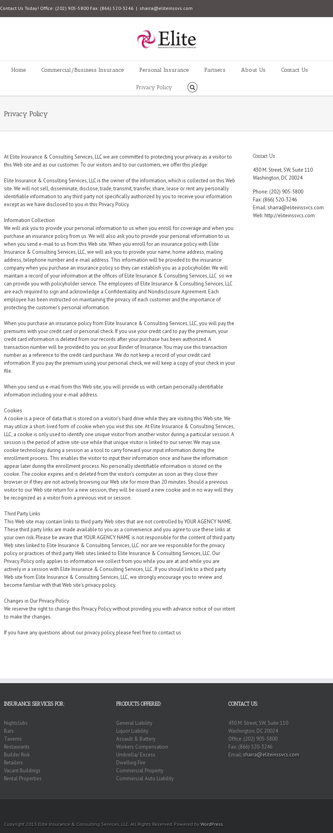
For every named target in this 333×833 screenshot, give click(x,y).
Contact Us (294, 70)
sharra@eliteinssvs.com (166, 8)
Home (18, 70)
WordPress (212, 824)
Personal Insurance (164, 70)
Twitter (315, 809)
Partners (215, 70)
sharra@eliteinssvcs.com (296, 207)
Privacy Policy (154, 87)
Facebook (327, 809)
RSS (301, 808)
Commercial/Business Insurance (82, 70)
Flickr (286, 809)
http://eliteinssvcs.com (289, 215)
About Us (253, 70)
